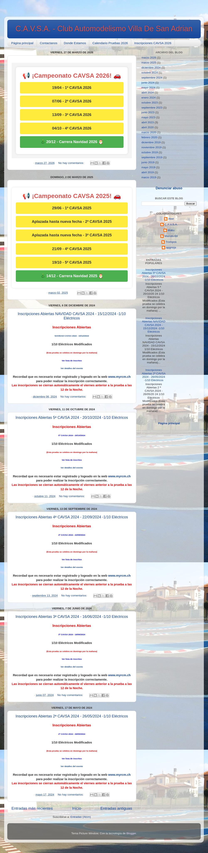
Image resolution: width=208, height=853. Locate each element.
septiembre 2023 (151, 107)
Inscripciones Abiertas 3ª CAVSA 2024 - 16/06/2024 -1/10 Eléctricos (72, 617)
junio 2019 (147, 162)
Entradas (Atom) (81, 816)
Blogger (131, 833)
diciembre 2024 (151, 67)
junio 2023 (147, 112)
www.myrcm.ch (119, 376)
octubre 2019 (149, 152)
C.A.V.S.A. (171, 224)
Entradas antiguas (116, 808)
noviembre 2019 (151, 147)
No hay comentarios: (71, 163)
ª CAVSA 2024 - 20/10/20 (71, 435)
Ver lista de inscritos (72, 360)
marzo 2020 (148, 132)
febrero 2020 (149, 137)
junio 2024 (147, 82)
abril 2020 (147, 127)
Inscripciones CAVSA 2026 (152, 43)
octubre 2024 (149, 72)
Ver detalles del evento (72, 368)
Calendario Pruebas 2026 (110, 43)
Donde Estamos (75, 43)
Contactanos (48, 43)
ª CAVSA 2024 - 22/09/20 (71, 535)
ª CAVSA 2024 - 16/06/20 (71, 634)
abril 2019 (147, 172)
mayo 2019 (148, 167)
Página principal (22, 43)
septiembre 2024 (151, 77)
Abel (171, 218)
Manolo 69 (171, 236)
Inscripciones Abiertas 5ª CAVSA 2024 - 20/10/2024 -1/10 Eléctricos (72, 417)
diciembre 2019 (151, 142)
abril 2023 (147, 122)
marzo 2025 (148, 62)
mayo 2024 (148, 87)
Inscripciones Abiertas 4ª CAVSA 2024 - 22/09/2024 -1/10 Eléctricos (72, 517)
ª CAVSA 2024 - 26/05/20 (71, 734)
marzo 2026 (148, 57)
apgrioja (171, 247)
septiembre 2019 (151, 157)
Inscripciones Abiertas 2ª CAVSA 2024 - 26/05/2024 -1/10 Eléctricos (72, 716)
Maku (171, 230)
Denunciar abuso (169, 188)
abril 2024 (147, 92)
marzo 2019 (148, 177)
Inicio (76, 808)
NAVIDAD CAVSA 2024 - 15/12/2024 (72, 336)
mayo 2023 (148, 117)
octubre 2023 (149, 102)
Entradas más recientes (32, 808)
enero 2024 (148, 97)
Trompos (171, 241)
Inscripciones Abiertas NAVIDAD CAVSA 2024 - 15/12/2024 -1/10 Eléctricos (72, 316)
